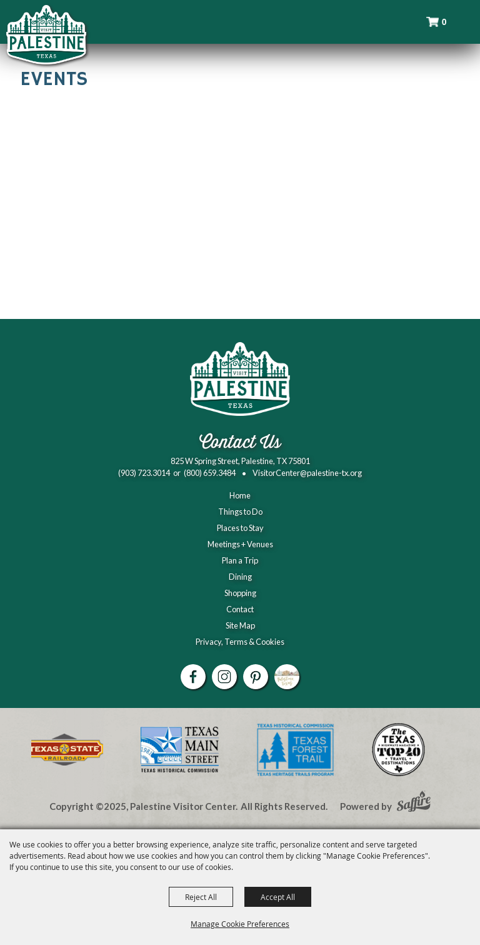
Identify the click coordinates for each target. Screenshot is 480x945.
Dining (240, 577)
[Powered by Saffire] (414, 803)
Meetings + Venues (240, 544)
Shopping (240, 593)
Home (240, 495)
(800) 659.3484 (210, 473)
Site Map (240, 625)
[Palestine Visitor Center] (46, 34)
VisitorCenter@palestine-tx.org (307, 473)
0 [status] (444, 22)
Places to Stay (240, 528)
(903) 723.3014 (144, 473)
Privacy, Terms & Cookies (240, 642)
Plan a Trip (240, 560)
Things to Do (240, 512)
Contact (240, 609)
